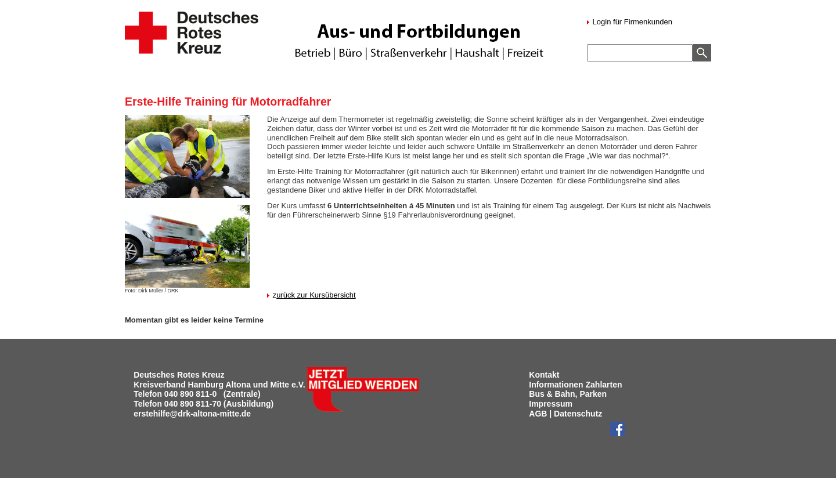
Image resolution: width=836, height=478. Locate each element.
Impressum (550, 403)
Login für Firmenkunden (631, 21)
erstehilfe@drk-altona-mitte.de (192, 413)
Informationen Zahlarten (575, 384)
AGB (538, 413)
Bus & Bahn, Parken (568, 394)
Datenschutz (578, 413)
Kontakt (544, 374)
